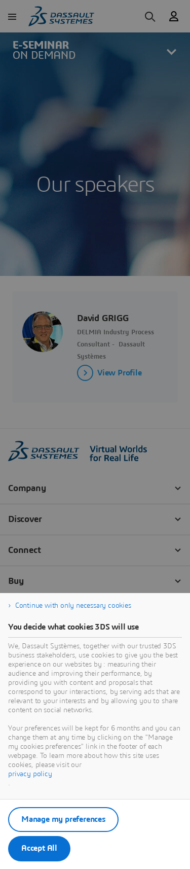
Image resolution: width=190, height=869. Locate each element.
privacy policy (30, 774)
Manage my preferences (63, 819)
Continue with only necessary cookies (73, 605)
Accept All (39, 848)
